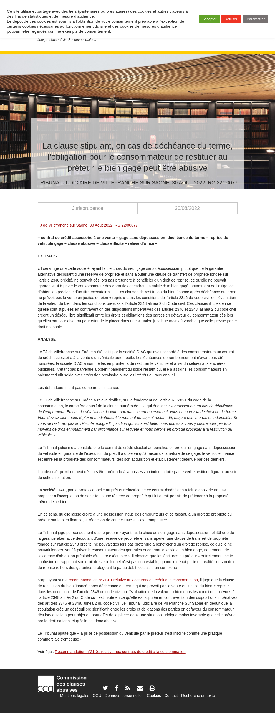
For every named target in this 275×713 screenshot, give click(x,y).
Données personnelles (124, 695)
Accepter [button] (209, 19)
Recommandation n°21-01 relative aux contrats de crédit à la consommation (120, 651)
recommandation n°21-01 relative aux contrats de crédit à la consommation (133, 580)
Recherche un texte (198, 695)
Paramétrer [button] (256, 19)
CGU (97, 695)
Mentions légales (74, 695)
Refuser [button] (230, 19)
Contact (171, 695)
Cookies (154, 695)
